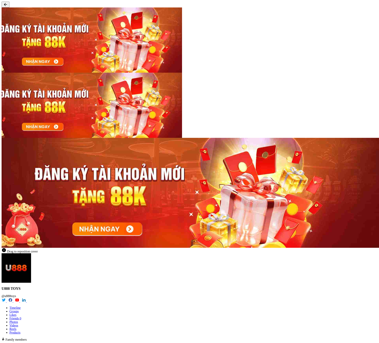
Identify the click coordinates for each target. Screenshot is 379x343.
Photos (13, 322)
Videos (13, 325)
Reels (13, 329)
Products (14, 332)
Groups (14, 311)
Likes (13, 314)
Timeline (15, 307)
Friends (15, 318)
